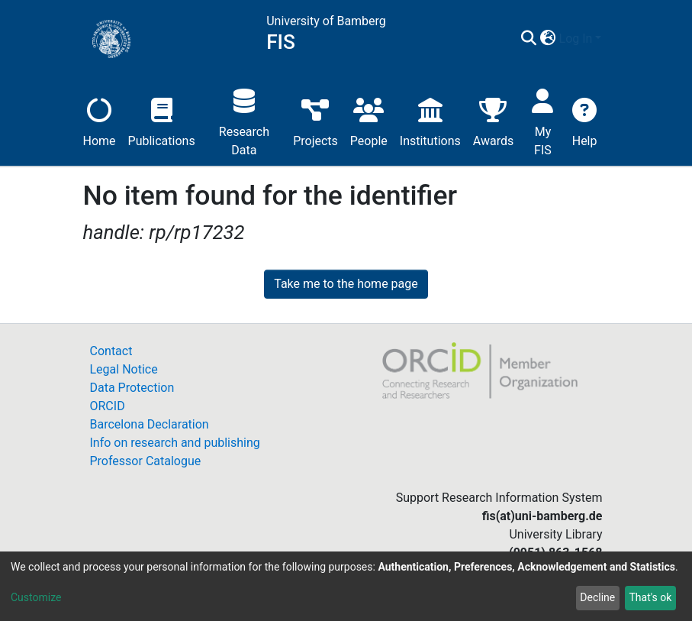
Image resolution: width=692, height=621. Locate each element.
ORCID (107, 406)
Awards (493, 120)
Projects (315, 120)
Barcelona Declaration (149, 424)
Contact (111, 351)
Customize (36, 597)
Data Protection (132, 387)
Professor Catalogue (145, 461)
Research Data (244, 120)
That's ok (650, 597)
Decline (597, 597)
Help (584, 120)
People (369, 120)
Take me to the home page (346, 284)
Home (99, 120)
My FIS (543, 120)
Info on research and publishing (175, 442)
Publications (161, 120)
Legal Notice (124, 369)
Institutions (430, 120)
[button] (548, 39)
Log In (576, 38)
